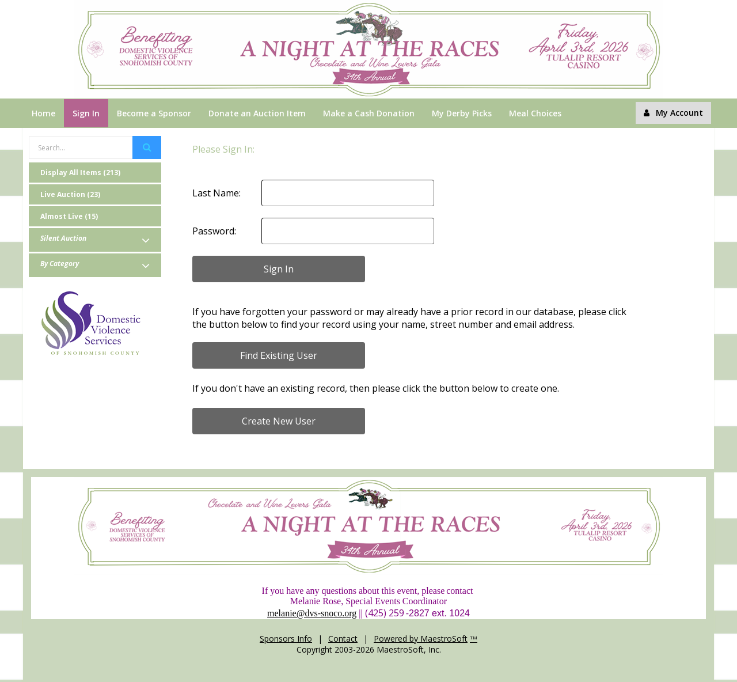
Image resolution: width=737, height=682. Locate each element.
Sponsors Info (286, 638)
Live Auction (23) (70, 194)
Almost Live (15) (69, 216)
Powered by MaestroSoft (421, 638)
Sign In (86, 113)
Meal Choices (535, 113)
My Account (673, 112)
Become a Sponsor (154, 113)
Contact (343, 638)
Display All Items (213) (80, 172)
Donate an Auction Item (257, 113)
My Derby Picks (462, 113)
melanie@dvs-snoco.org (311, 613)
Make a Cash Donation (369, 113)
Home (43, 113)
